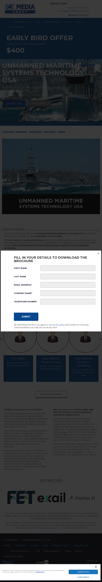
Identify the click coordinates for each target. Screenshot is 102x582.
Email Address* (23, 285)
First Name (20, 268)
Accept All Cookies (83, 572)
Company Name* (23, 293)
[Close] (96, 567)
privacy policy (59, 325)
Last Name (20, 276)
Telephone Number (25, 301)
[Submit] (26, 317)
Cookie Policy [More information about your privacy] (39, 572)
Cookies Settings (83, 577)
